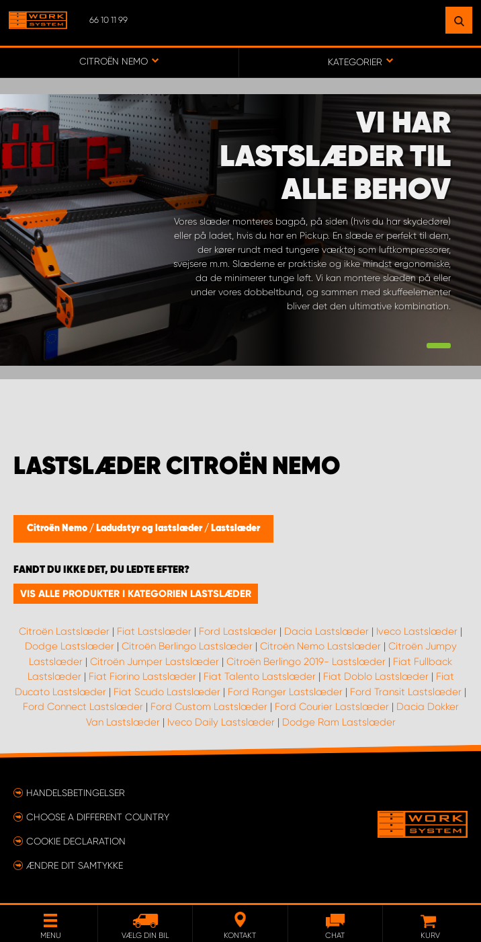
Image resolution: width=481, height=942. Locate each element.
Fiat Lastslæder (154, 631)
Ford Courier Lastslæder (332, 707)
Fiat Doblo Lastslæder (376, 676)
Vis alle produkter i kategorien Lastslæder (135, 594)
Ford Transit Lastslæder (406, 692)
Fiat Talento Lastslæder (260, 676)
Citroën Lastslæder (64, 631)
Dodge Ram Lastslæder (339, 722)
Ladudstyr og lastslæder (150, 528)
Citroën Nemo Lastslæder (320, 646)
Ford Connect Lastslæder (83, 707)
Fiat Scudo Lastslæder (167, 692)
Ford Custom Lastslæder (208, 707)
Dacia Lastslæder (326, 631)
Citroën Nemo (58, 528)
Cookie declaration (76, 841)
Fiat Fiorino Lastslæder (142, 676)
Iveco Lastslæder (416, 631)
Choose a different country (97, 817)
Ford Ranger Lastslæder (285, 692)
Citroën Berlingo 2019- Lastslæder (306, 662)
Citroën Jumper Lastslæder (154, 662)
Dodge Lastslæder (69, 646)
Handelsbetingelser (75, 792)
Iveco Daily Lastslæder (221, 722)
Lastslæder (235, 528)
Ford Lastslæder (238, 631)
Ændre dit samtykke (74, 865)
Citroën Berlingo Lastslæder (187, 646)
